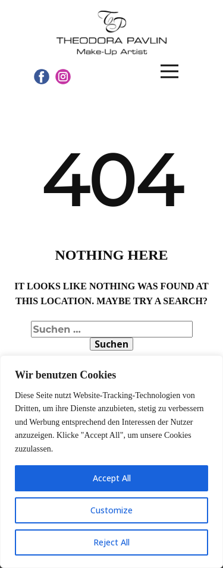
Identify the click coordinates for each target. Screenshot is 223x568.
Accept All (112, 478)
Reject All (111, 542)
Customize (111, 510)
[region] (111, 461)
